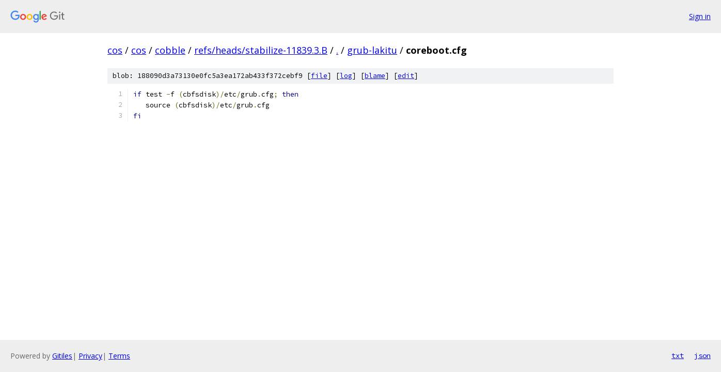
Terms (119, 356)
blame (375, 75)
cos (114, 50)
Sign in (700, 16)
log (346, 75)
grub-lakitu (372, 50)
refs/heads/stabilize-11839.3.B (260, 50)
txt (677, 355)
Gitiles (62, 356)
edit (406, 75)
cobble (170, 50)
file (319, 75)
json (702, 355)
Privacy (90, 356)
